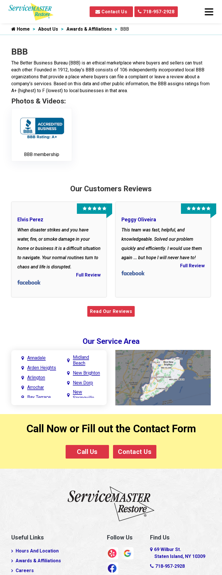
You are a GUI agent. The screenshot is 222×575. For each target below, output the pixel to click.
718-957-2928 (156, 11)
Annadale (36, 358)
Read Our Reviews (111, 311)
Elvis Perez (30, 219)
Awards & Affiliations (89, 29)
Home (20, 29)
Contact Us (111, 11)
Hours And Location (37, 551)
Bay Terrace (39, 397)
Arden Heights (41, 367)
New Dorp (83, 382)
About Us (48, 29)
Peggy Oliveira (138, 219)
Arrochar (35, 387)
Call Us (87, 451)
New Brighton (86, 373)
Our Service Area (111, 341)
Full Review (88, 275)
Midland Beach (81, 360)
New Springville (83, 394)
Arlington (36, 377)
